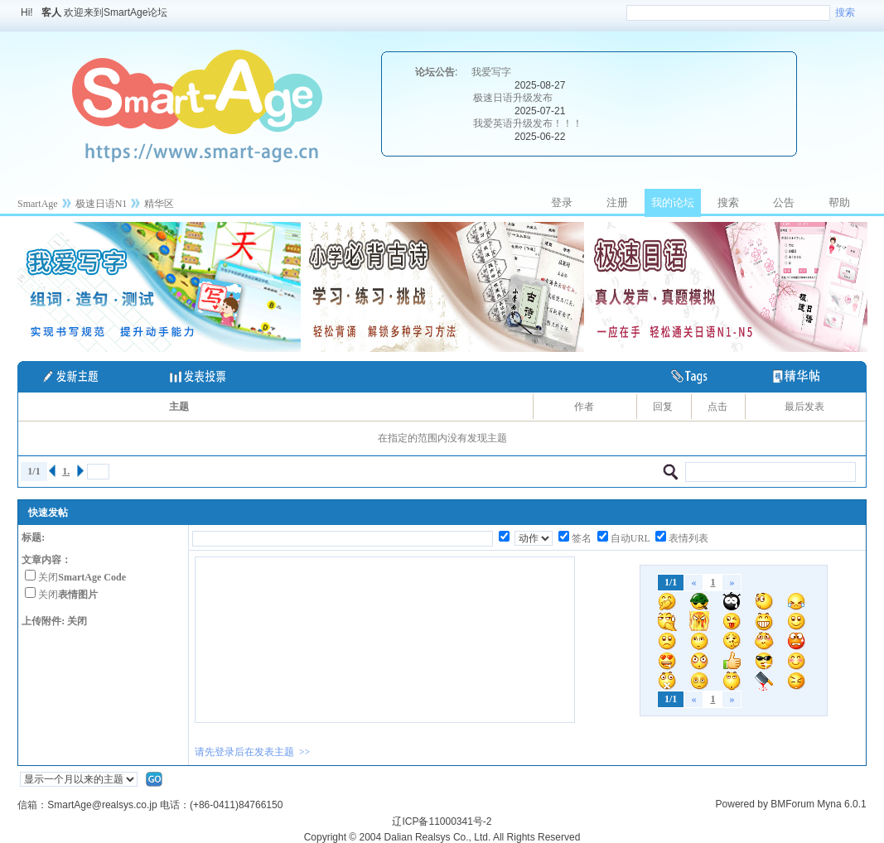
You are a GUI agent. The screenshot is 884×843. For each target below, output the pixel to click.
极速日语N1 (101, 204)
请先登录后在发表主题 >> (253, 752)
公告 (784, 202)
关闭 (82, 577)
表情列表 (688, 538)
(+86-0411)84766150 (236, 805)
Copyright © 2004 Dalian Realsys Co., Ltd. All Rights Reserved (442, 837)
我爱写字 (491, 72)
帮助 (839, 202)
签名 (582, 538)
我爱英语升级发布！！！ (527, 123)
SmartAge (37, 204)
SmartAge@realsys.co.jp (102, 805)
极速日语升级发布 (513, 98)
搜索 (845, 12)
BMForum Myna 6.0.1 (818, 804)
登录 (561, 202)
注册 (617, 202)
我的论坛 (672, 202)
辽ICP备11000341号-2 (441, 821)
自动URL (630, 538)
